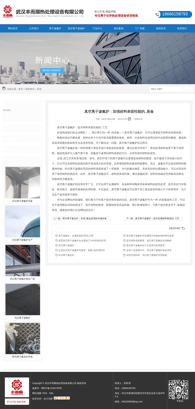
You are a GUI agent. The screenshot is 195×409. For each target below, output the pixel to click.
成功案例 (118, 28)
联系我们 (182, 28)
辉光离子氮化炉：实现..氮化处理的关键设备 (85, 218)
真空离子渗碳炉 (76, 28)
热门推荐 (13, 159)
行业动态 (13, 128)
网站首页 (13, 28)
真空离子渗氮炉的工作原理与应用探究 (145, 245)
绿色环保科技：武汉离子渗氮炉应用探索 (146, 255)
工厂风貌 (140, 28)
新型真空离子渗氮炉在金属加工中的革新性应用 (82, 240)
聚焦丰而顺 (14, 118)
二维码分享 (137, 119)
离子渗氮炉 (55, 28)
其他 (39, 89)
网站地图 (36, 393)
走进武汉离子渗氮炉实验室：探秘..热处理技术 (81, 250)
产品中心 (97, 28)
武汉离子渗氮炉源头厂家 (22, 279)
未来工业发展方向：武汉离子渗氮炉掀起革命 (149, 250)
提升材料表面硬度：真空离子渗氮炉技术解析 (149, 240)
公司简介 (34, 28)
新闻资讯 (161, 28)
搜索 (187, 89)
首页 (20, 89)
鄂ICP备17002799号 (51, 388)
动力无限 (48, 398)
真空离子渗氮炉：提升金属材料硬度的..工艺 (157, 218)
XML (51, 393)
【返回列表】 (174, 228)
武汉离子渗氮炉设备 (22, 201)
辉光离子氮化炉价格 (22, 356)
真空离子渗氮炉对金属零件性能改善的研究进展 (150, 235)
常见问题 (13, 139)
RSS (45, 393)
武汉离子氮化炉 (66, 255)
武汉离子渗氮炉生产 (22, 240)
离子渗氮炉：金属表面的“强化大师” (76, 235)
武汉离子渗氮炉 (22, 317)
